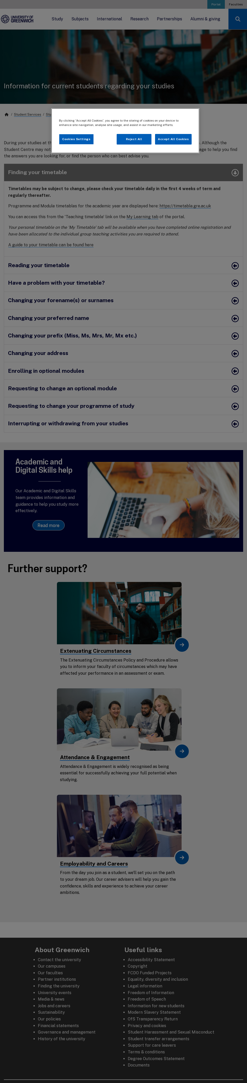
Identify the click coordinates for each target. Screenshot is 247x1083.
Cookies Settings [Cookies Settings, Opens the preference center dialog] (76, 139)
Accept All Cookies (173, 139)
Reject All (134, 139)
